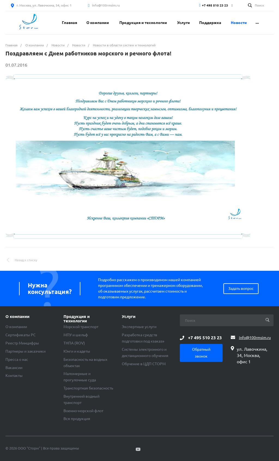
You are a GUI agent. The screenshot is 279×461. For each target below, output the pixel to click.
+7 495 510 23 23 (215, 5)
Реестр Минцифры (22, 343)
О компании (17, 316)
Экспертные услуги (139, 327)
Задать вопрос (241, 288)
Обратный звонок (201, 352)
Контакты (14, 375)
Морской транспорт (80, 327)
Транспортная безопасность (88, 388)
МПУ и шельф (75, 335)
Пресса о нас (16, 359)
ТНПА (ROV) (74, 343)
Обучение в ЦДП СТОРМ (144, 364)
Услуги (128, 316)
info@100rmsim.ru (106, 5)
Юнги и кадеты (76, 351)
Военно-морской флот (83, 411)
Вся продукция (76, 419)
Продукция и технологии (76, 318)
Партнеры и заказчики (25, 351)
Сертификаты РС (20, 335)
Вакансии (13, 367)
